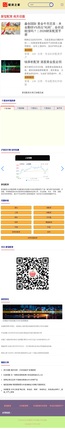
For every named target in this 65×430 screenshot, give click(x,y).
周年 (16, 217)
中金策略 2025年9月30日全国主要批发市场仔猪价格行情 (21, 333)
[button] (2, 168)
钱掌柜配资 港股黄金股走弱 (43, 62)
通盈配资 (49, 222)
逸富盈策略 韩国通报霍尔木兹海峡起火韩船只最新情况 (24, 384)
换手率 (59, 108)
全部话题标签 (32, 238)
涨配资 (48, 208)
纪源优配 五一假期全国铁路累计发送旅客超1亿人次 (23, 375)
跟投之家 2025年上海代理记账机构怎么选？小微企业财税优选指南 (25, 353)
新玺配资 (7, 406)
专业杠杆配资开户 (56, 406)
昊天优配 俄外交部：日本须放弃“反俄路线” (19, 370)
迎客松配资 (16, 232)
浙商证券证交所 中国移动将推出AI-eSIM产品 (20, 380)
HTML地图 (43, 420)
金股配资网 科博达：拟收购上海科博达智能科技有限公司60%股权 (24, 326)
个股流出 (47, 108)
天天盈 (48, 217)
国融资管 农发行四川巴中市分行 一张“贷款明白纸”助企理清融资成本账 (26, 346)
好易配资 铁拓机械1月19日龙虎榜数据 (15, 321)
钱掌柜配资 (29, 77)
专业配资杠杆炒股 (40, 406)
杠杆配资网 (24, 406)
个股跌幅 (20, 108)
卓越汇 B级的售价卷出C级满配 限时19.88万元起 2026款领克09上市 (25, 339)
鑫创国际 (28, 50)
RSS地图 (36, 420)
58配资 (48, 212)
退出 (16, 208)
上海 (16, 212)
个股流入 (34, 108)
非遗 (48, 227)
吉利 (48, 232)
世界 (16, 222)
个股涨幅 (7, 108)
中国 (16, 227)
